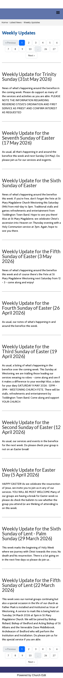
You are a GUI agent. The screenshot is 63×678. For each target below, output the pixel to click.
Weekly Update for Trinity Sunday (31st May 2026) (29, 76)
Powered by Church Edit (31, 675)
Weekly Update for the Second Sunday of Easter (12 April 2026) (31, 427)
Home (5, 22)
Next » (31, 55)
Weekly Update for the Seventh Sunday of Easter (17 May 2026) (28, 138)
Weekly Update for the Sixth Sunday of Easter (31, 183)
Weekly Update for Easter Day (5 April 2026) (28, 472)
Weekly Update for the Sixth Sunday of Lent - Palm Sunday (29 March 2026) (31, 533)
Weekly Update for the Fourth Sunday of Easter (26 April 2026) (31, 308)
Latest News (16, 22)
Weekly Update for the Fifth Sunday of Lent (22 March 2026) (31, 585)
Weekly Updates (32, 22)
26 (45, 49)
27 (54, 49)
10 (30, 49)
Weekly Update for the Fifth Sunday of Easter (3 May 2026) (31, 256)
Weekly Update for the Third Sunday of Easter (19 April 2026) (29, 351)
